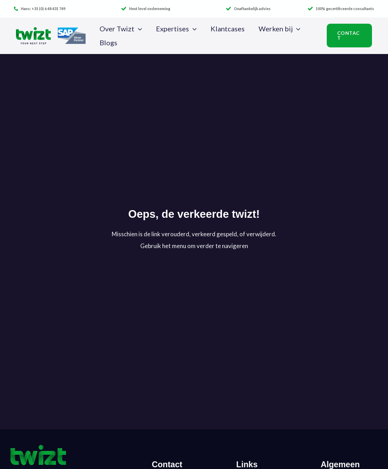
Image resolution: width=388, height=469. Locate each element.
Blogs (108, 42)
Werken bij (279, 29)
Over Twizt (121, 29)
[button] (138, 29)
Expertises (176, 29)
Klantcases (228, 28)
